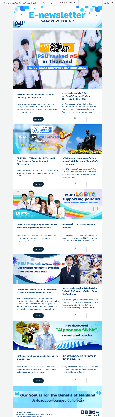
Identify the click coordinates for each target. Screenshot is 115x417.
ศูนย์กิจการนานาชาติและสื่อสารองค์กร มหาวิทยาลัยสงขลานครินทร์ (24, 3)
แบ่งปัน (106, 3)
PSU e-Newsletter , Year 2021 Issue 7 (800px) (66, 3)
